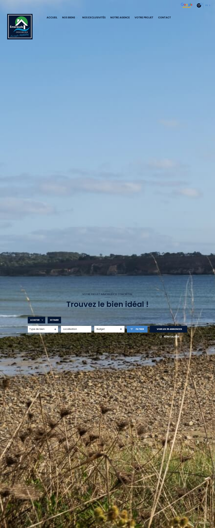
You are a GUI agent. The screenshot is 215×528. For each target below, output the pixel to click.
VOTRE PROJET (144, 17)
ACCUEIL (52, 17)
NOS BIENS (68, 17)
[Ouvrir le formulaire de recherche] (137, 329)
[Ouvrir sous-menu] (77, 17)
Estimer (54, 320)
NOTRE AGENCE (120, 17)
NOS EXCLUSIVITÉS (94, 17)
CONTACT (164, 17)
